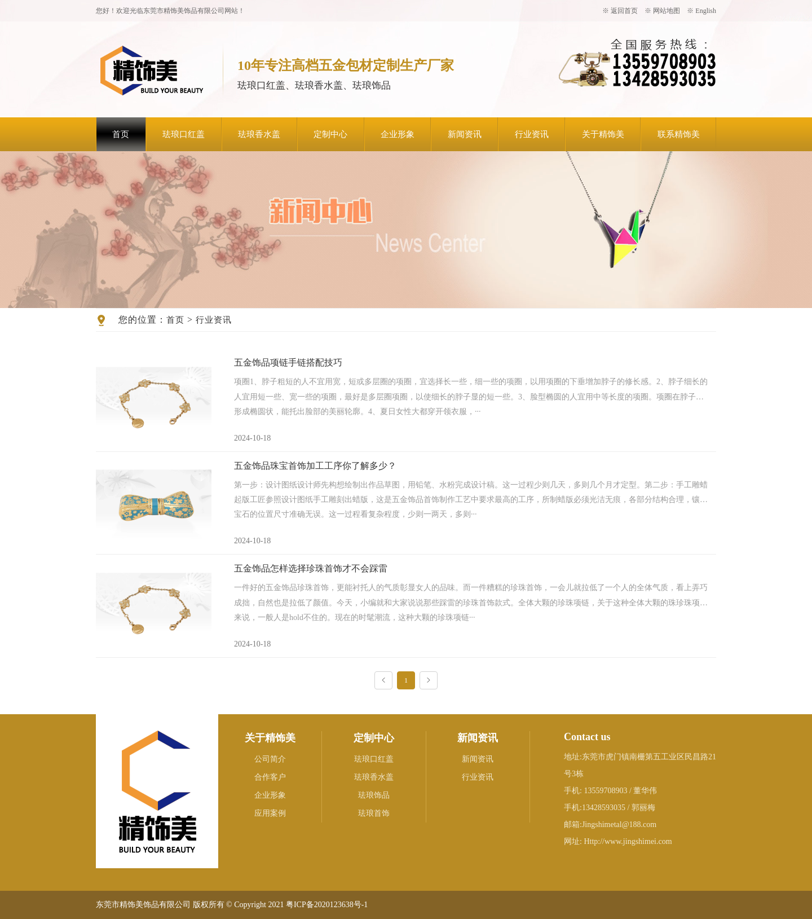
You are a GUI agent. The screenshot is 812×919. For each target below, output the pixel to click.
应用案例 (270, 813)
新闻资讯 (465, 134)
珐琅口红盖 (183, 134)
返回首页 (624, 11)
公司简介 (270, 759)
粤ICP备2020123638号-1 (327, 904)
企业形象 (397, 134)
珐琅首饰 (374, 813)
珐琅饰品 (374, 795)
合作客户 (270, 777)
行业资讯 (532, 134)
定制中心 (330, 134)
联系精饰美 (678, 134)
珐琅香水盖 (259, 134)
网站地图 (666, 11)
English (705, 11)
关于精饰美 (603, 134)
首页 (120, 134)
